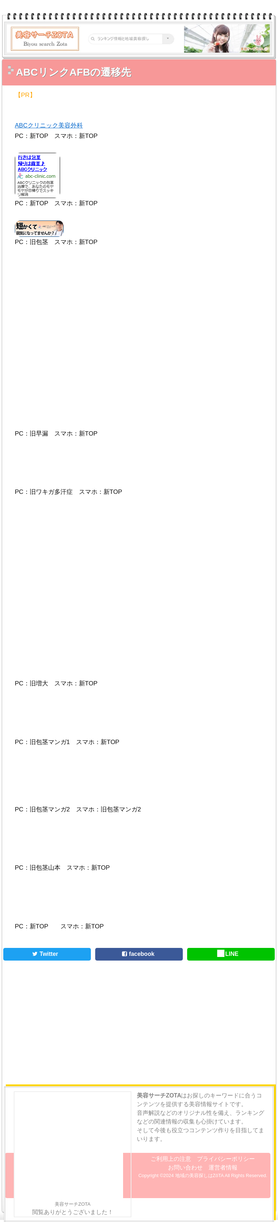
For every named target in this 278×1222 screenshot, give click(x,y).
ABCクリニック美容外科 (49, 125)
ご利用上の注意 (171, 1159)
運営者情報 (222, 1167)
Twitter (44, 954)
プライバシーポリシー (226, 1159)
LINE (228, 954)
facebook (137, 954)
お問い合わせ (185, 1167)
